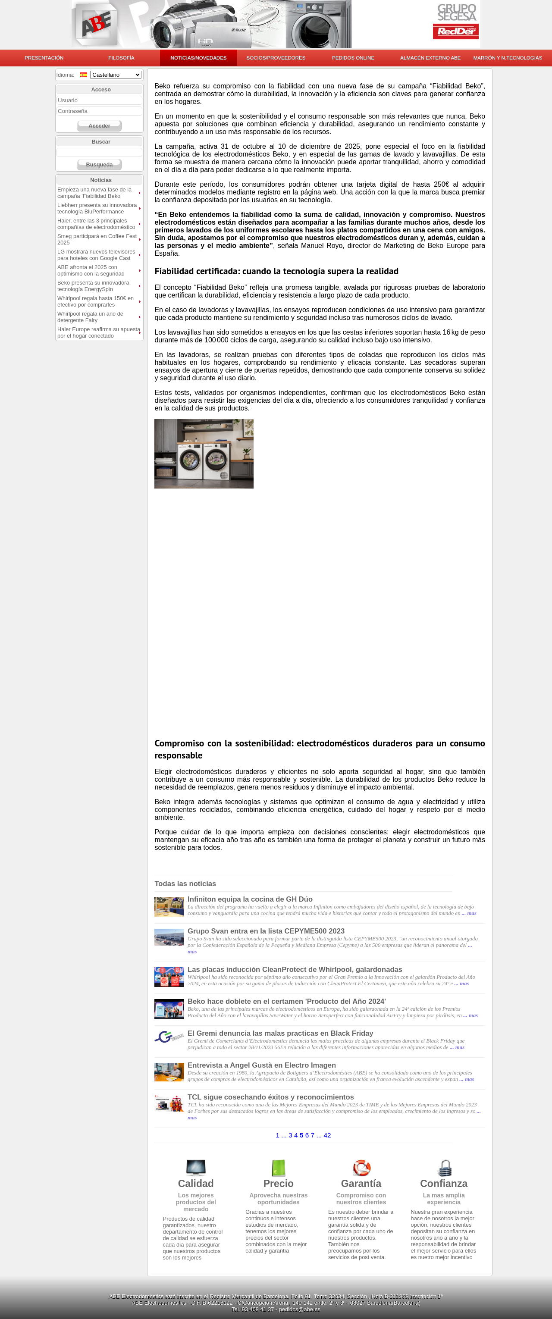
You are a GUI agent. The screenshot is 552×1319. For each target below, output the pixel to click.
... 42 (323, 1135)
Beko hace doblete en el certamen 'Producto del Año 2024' (287, 1001)
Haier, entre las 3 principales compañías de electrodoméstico (96, 223)
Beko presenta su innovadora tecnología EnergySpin (93, 285)
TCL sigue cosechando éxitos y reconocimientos (271, 1097)
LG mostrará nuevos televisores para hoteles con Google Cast (96, 254)
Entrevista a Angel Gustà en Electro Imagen (262, 1065)
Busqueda (99, 164)
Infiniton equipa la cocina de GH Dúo (250, 899)
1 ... (282, 1135)
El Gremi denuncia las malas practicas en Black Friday (280, 1033)
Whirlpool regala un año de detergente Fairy (90, 316)
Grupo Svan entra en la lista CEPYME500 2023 (266, 931)
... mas (469, 913)
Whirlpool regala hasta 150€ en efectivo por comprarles (95, 301)
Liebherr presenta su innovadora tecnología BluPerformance (97, 208)
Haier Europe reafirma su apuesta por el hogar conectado (98, 332)
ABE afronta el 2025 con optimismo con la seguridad (91, 270)
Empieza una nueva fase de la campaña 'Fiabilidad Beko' (94, 192)
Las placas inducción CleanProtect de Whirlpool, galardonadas (295, 969)
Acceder (99, 125)
